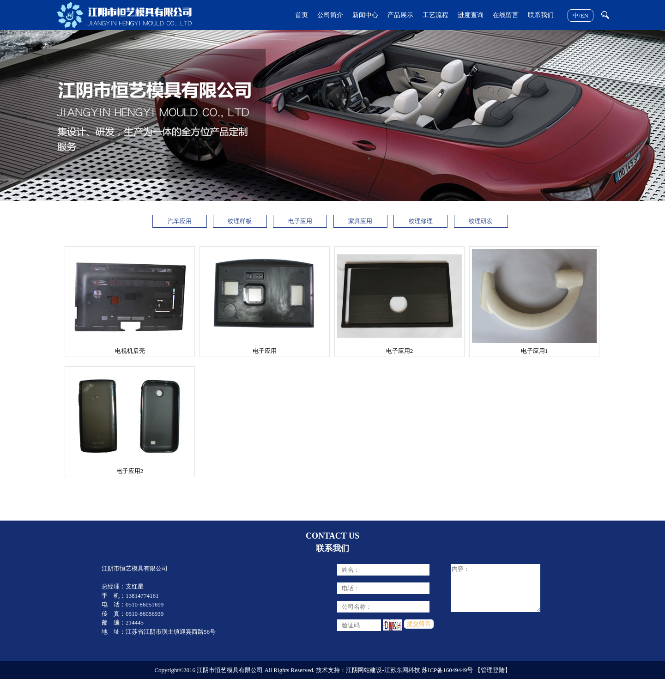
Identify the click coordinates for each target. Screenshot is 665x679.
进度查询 (471, 15)
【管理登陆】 (493, 670)
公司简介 (330, 15)
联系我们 (541, 15)
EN (584, 15)
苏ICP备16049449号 (447, 670)
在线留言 (506, 15)
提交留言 (419, 623)
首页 (301, 15)
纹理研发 (481, 221)
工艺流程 (435, 15)
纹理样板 (240, 221)
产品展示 (400, 15)
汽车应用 (180, 221)
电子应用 (300, 221)
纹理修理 (421, 221)
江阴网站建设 (364, 670)
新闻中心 (365, 15)
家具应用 (360, 221)
